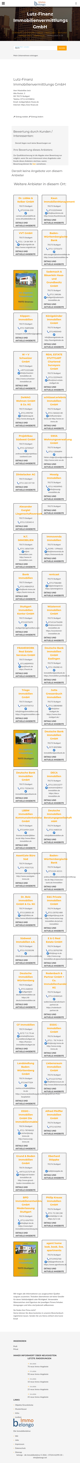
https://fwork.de (25, 669)
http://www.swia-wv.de (54, 460)
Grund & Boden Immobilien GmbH (25, 1160)
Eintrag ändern (36, 116)
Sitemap (18, 1452)
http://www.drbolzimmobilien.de (29, 918)
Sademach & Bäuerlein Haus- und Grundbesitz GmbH (54, 278)
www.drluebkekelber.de (26, 219)
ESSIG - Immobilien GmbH (54, 1028)
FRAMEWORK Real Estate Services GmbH (25, 652)
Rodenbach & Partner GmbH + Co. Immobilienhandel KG (55, 980)
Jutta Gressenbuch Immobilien (54, 694)
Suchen (62, 48)
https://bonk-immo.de (26, 592)
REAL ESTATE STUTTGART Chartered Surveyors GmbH (54, 361)
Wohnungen (50, 32)
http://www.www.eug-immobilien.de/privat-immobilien (54, 921)
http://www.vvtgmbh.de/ (26, 247)
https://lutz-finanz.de (29, 105)
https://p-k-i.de (54, 1219)
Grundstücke (29, 32)
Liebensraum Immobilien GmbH (54, 1067)
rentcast (54, 574)
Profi (15, 1346)
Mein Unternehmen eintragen (25, 55)
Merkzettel (62, 32)
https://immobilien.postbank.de (57, 675)
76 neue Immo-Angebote (38, 1366)
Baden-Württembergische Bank (55, 237)
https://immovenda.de (54, 554)
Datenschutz (20, 1448)
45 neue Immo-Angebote (38, 1397)
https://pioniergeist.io (54, 588)
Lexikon (18, 1417)
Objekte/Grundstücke (24, 1405)
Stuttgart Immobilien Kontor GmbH (25, 610)
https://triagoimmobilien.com (27, 714)
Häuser (40, 32)
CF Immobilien (26, 1024)
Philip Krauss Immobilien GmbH (54, 1201)
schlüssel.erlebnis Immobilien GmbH (55, 401)
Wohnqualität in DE (55, 35)
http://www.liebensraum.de (55, 1084)
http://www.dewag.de (26, 418)
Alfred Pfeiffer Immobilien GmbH (54, 1115)
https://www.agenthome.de (55, 1264)
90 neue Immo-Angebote (38, 1374)
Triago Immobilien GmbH (26, 694)
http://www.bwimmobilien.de (56, 257)
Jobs (17, 1440)
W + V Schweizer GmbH (25, 358)
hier (34, 164)
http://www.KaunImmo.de (54, 216)
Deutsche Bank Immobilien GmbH (54, 735)
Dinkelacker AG (25, 474)
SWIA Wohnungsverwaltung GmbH (58, 439)
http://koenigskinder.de (54, 340)
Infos (17, 1413)
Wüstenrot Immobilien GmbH (54, 610)
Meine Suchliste (25, 35)
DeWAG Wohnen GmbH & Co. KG (25, 401)
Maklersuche (39, 35)
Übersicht (18, 32)
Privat (15, 1349)
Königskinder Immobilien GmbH (54, 320)
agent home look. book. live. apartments (54, 1247)
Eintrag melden (20, 116)
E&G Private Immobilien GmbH (54, 900)
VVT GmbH (25, 233)
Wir (16, 1436)
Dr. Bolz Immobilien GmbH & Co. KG (25, 900)
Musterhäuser (21, 1409)
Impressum (19, 1444)
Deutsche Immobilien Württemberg (25, 977)
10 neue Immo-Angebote (38, 1382)
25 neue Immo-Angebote (38, 1389)
